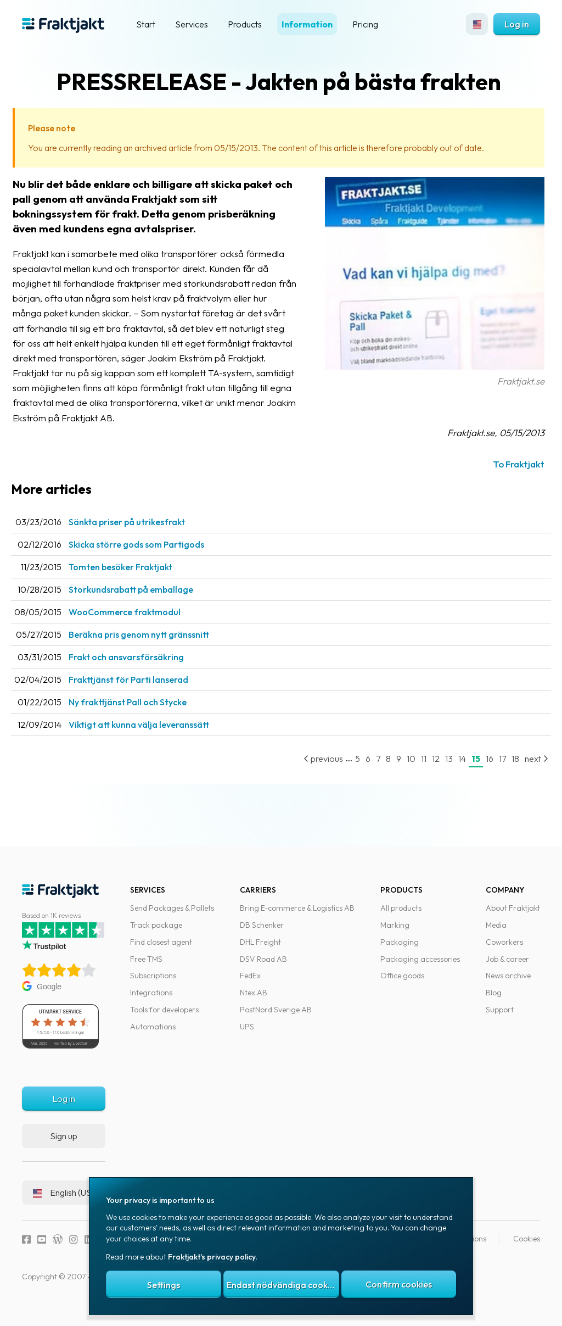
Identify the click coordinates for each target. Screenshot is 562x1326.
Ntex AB (253, 1000)
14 (451, 773)
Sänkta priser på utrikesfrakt (146, 536)
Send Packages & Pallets (172, 916)
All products (401, 916)
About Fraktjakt (513, 916)
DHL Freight (260, 949)
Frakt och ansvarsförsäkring (145, 671)
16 (478, 773)
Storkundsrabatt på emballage (150, 604)
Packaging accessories (420, 966)
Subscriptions (153, 983)
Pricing (365, 24)
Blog (494, 1000)
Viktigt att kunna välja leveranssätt (158, 739)
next (525, 773)
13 (438, 773)
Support (500, 1017)
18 (504, 773)
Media (496, 933)
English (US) (63, 1199)
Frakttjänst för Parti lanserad (147, 694)
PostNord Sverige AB (276, 1017)
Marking (394, 933)
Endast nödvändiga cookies (283, 1284)
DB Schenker (262, 933)
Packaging (399, 949)
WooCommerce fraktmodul (144, 626)
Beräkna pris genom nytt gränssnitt (158, 649)
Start (145, 24)
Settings (163, 1284)
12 (425, 773)
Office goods (402, 983)
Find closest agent (161, 949)
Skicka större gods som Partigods (155, 559)
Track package (156, 933)
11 (412, 773)
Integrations (151, 1000)
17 (491, 773)
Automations (153, 1034)
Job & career (507, 966)
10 (400, 773)
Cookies (526, 1246)
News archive (508, 983)
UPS (247, 1034)
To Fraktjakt (507, 478)
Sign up (63, 1143)
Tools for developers (164, 1017)
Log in (516, 24)
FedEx (250, 983)
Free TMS (146, 966)
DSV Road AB (263, 966)
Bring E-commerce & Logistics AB (297, 916)
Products (245, 24)
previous (312, 773)
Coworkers (504, 949)
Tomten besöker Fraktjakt (140, 581)
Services (191, 24)
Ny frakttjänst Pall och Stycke (147, 716)
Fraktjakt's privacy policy (212, 1257)
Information (307, 24)
